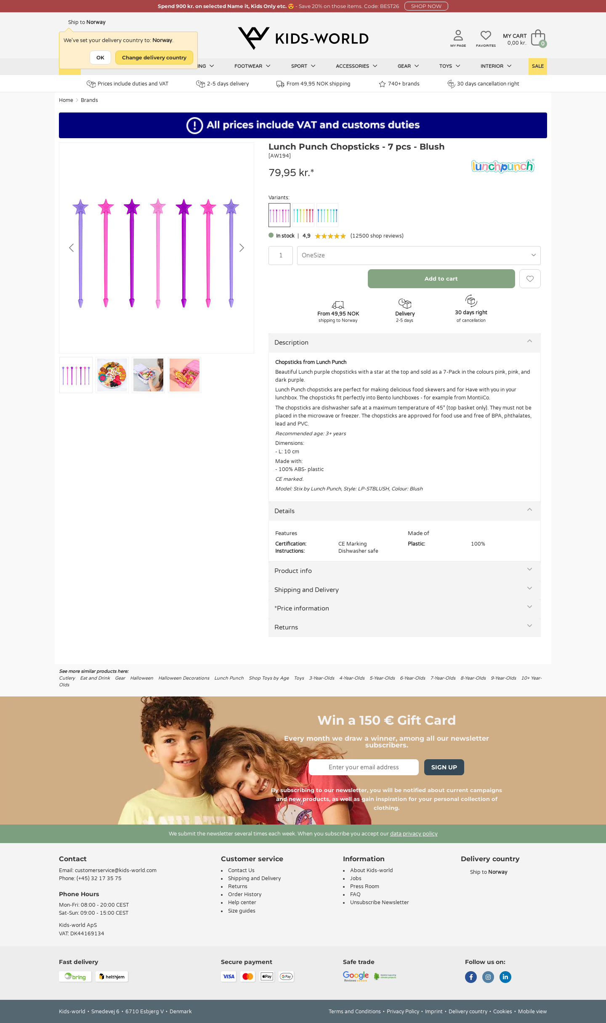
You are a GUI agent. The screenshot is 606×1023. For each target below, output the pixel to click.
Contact (73, 859)
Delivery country (468, 1012)
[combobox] (419, 255)
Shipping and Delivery (306, 590)
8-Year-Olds (473, 678)
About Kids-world (371, 870)
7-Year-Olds (442, 678)
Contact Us (241, 870)
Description (291, 342)
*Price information (301, 608)
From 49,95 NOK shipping (313, 84)
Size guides (241, 911)
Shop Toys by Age (269, 678)
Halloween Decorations (183, 678)
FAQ (355, 894)
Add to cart (441, 278)
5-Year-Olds (382, 678)
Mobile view (532, 1012)
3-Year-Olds (321, 678)
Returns (286, 627)
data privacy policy (414, 833)
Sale (538, 66)
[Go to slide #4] (184, 375)
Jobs (355, 878)
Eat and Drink (95, 678)
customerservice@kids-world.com (116, 870)
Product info (293, 571)
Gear (408, 66)
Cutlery (67, 678)
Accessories (356, 66)
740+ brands (399, 84)
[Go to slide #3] (148, 375)
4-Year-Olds (351, 678)
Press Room (364, 886)
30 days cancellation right (483, 84)
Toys (449, 66)
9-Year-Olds (503, 678)
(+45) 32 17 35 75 (99, 878)
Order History (244, 894)
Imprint (434, 1012)
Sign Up (444, 767)
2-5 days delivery (222, 84)
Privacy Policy (403, 1012)
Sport (303, 66)
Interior (496, 66)
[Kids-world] (303, 38)
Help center (242, 902)
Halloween (141, 678)
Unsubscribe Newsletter (379, 902)
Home (66, 100)
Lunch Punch (229, 678)
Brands (89, 100)
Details (284, 511)
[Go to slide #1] (76, 375)
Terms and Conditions (355, 1012)
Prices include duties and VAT (127, 84)
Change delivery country (154, 57)
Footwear (252, 66)
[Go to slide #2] (112, 375)
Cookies (502, 1012)
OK (100, 57)
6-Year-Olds (412, 678)
